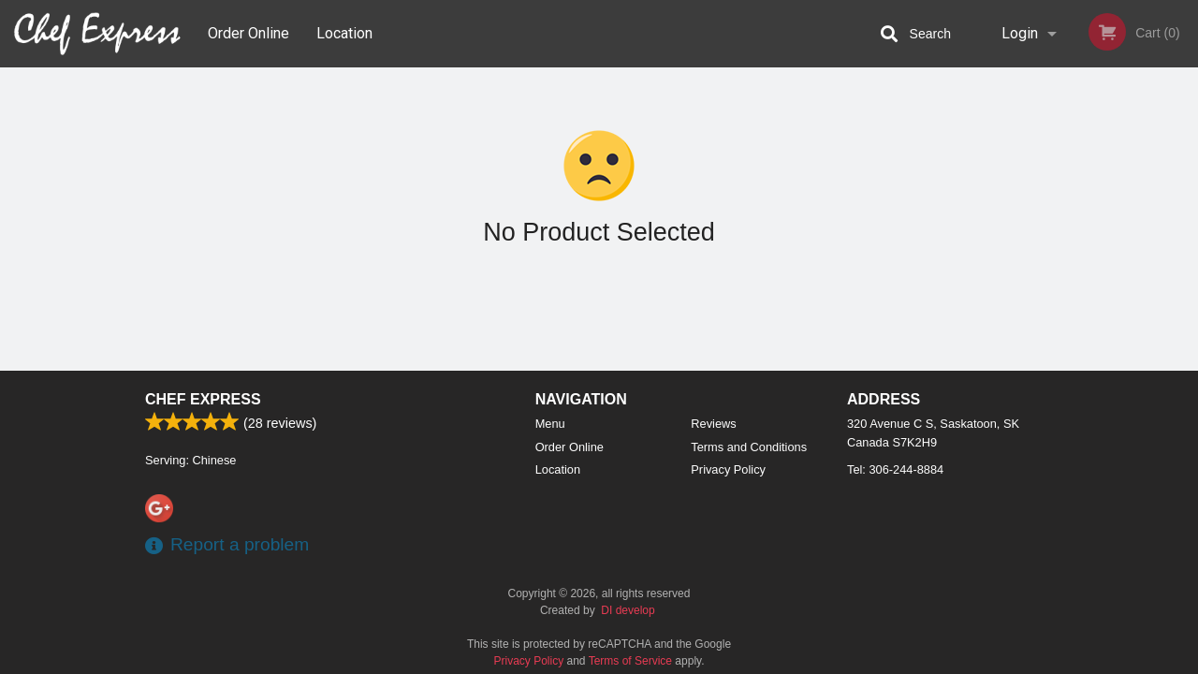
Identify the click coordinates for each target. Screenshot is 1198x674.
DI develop (627, 610)
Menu (550, 424)
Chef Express (203, 399)
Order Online (248, 33)
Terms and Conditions (749, 447)
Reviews (713, 424)
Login (1019, 33)
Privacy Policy (728, 469)
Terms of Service (630, 660)
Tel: (895, 469)
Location (344, 33)
